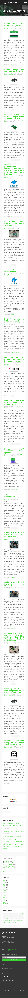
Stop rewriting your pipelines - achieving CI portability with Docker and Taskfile (13, 825)
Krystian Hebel (8, 28)
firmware (13, 64)
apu (4, 922)
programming (14, 489)
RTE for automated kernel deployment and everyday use (14, 116)
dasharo (11, 915)
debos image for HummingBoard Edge (14, 70)
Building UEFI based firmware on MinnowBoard (14, 584)
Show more (20, 922)
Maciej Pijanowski (9, 74)
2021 (4, 889)
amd (16, 915)
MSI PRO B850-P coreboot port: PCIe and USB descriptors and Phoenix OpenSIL (13, 846)
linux (10, 913)
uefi (4, 918)
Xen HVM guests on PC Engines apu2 (14, 320)
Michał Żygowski (8, 863)
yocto (10, 920)
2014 (4, 900)
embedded (21, 913)
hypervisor (14, 922)
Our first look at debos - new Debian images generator (14, 359)
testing (8, 922)
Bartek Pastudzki (9, 589)
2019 (4, 892)
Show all (5, 871)
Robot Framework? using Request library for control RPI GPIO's (14, 742)
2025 (4, 882)
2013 (4, 902)
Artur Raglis (7, 228)
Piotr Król (7, 177)
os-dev (12, 110)
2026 (4, 881)
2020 (4, 890)
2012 (4, 904)
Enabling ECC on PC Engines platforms (14, 24)
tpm (8, 918)
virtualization (19, 920)
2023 (4, 885)
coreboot (5, 913)
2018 (4, 894)
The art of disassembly (14, 495)
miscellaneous (19, 216)
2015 (4, 899)
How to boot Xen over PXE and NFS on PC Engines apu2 (14, 402)
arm (14, 920)
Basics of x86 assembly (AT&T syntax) (14, 451)
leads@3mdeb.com (10, 950)
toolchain (6, 920)
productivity (21, 918)
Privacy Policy (5, 971)
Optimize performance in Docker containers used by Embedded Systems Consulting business (14, 169)
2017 (4, 895)
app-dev (13, 735)
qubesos (12, 918)
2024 (4, 884)
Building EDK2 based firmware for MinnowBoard (14, 534)
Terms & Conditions (7, 968)
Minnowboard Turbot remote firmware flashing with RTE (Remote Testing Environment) (14, 637)
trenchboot (6, 915)
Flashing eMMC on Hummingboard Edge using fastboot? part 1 (14, 691)
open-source (15, 913)
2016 (4, 897)
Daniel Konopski (8, 747)
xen (16, 918)
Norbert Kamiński (9, 868)
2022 (4, 887)
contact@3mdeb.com (11, 949)
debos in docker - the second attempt (14, 271)
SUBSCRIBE (14, 960)
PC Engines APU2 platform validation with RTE (14, 223)
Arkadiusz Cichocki (9, 644)
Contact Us (5, 973)
